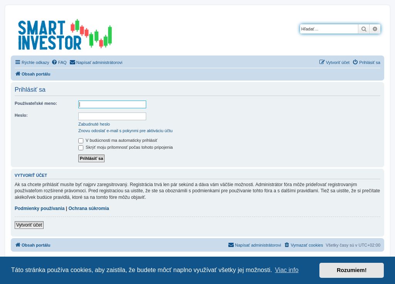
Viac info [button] (287, 270)
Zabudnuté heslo (94, 124)
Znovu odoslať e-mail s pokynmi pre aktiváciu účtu (125, 130)
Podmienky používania (39, 208)
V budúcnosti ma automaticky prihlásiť (117, 140)
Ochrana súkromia (88, 208)
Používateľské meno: (36, 103)
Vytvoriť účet (29, 225)
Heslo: (21, 115)
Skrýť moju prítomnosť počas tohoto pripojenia (125, 147)
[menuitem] (59, 62)
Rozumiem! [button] (352, 270)
